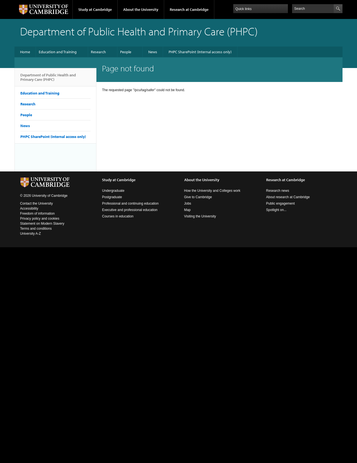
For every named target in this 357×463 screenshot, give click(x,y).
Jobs (187, 203)
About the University (140, 9)
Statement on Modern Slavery (42, 224)
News (152, 51)
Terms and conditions (36, 229)
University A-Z (30, 234)
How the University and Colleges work (212, 191)
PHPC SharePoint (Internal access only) (200, 51)
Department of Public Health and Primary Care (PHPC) (48, 79)
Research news (277, 191)
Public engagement (280, 203)
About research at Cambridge (288, 197)
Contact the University (36, 203)
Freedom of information (37, 213)
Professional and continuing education (130, 203)
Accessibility (29, 208)
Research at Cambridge (189, 9)
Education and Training (58, 51)
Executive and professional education (129, 210)
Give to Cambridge (198, 197)
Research (98, 51)
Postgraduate (112, 197)
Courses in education (117, 216)
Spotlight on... (276, 210)
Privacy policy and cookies (39, 218)
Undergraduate (113, 191)
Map (187, 210)
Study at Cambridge (95, 9)
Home (25, 51)
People (125, 51)
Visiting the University (200, 216)
